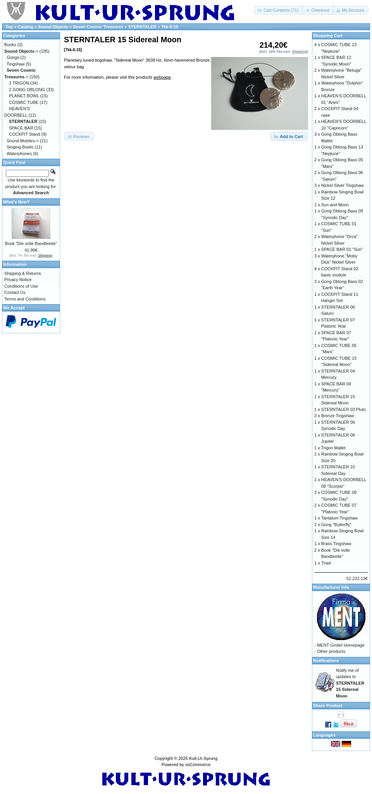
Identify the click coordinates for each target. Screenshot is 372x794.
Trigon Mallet (333, 447)
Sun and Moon (335, 204)
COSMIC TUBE (23, 102)
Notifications (326, 660)
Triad (326, 563)
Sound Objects (53, 26)
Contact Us (14, 292)
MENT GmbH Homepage (341, 645)
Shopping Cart (328, 35)
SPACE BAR (21, 128)
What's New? (16, 202)
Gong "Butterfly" (336, 524)
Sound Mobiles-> (23, 140)
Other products (331, 651)
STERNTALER (142, 26)
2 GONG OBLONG (27, 89)
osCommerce (197, 764)
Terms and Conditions (24, 299)
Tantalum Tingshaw (339, 518)
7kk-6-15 (169, 26)
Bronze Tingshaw (337, 415)
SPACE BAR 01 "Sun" (342, 249)
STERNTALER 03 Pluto (343, 409)
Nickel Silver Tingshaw (342, 185)
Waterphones (19, 153)
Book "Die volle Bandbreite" (31, 243)
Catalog (25, 26)
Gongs (13, 57)
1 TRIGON (19, 83)
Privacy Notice (17, 279)
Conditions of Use (21, 286)
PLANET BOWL (24, 95)
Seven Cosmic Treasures (98, 26)
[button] (278, 10)
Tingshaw (16, 64)
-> (21, 51)
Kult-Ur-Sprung (203, 758)
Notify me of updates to (350, 683)
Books (10, 44)
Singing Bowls (20, 147)
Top (9, 26)
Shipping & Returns (22, 273)
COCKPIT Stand (24, 134)
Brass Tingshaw (336, 543)
